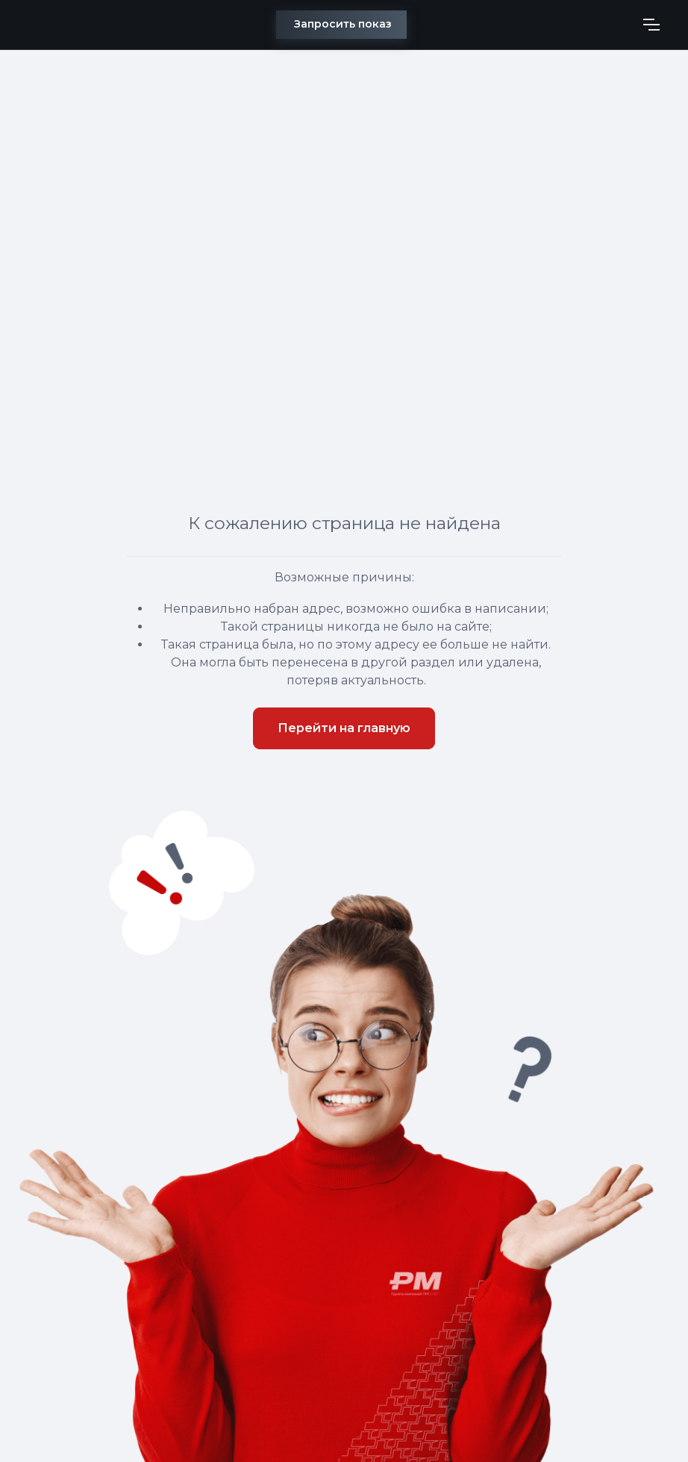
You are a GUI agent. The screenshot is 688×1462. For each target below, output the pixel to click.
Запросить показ (343, 24)
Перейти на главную (344, 728)
